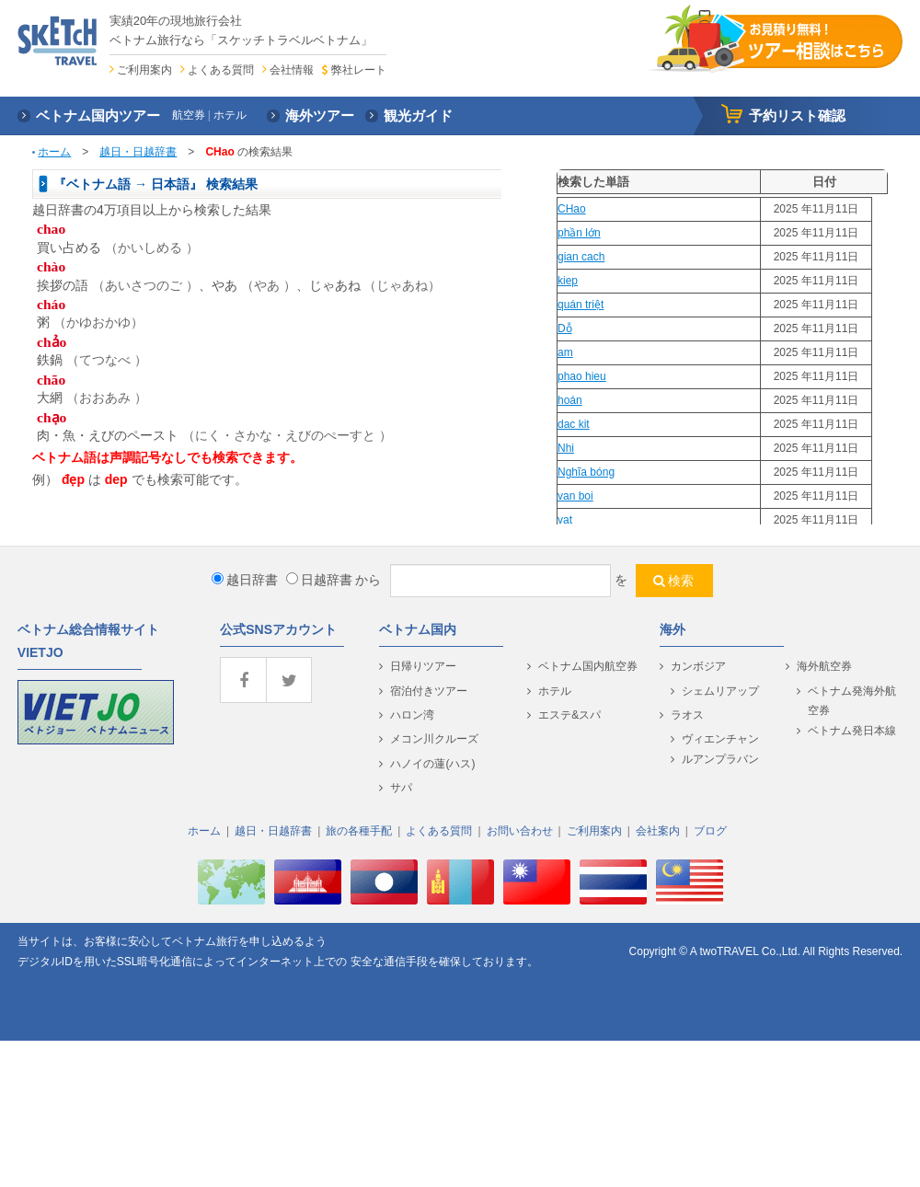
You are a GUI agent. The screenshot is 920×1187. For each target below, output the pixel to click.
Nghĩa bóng (586, 472)
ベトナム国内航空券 (588, 666)
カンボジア (698, 666)
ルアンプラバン (720, 759)
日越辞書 (319, 579)
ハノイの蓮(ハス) (432, 763)
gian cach (581, 256)
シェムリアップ (720, 691)
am (565, 352)
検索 (681, 580)
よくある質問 (221, 69)
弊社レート (358, 69)
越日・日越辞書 (138, 151)
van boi (575, 496)
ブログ (710, 830)
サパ (401, 787)
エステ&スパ (569, 715)
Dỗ (565, 328)
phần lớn (579, 232)
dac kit (574, 424)
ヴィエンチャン (720, 738)
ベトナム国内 (417, 629)
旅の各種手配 (359, 830)
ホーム (54, 151)
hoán (570, 400)
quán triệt (581, 304)
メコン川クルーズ (434, 738)
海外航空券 (824, 666)
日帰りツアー (423, 666)
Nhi (566, 448)
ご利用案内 (144, 69)
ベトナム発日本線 (852, 730)
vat (565, 519)
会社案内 (658, 830)
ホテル (554, 691)
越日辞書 (245, 579)
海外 (672, 629)
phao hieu (582, 376)
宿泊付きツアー (428, 691)
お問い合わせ (520, 830)
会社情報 (292, 69)
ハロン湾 (412, 715)
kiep (568, 280)
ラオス (687, 715)
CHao (572, 208)
